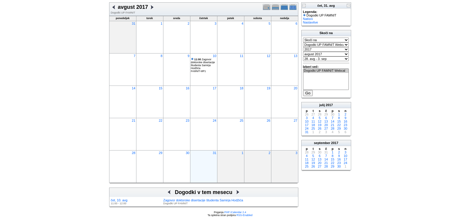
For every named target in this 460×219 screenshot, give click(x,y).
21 (133, 120)
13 (295, 56)
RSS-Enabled (244, 215)
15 (160, 88)
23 (187, 120)
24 (214, 120)
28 (133, 153)
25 (241, 120)
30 (187, 153)
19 (268, 88)
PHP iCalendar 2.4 (235, 212)
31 (133, 23)
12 (268, 56)
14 (133, 88)
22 (160, 120)
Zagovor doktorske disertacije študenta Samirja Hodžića (203, 64)
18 (241, 88)
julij (322, 105)
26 (268, 120)
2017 (329, 105)
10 (214, 56)
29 (160, 153)
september (322, 143)
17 (214, 88)
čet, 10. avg (119, 200)
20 (295, 88)
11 (241, 56)
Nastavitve (310, 22)
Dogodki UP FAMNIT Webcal (326, 71)
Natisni (308, 19)
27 (295, 120)
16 (187, 88)
